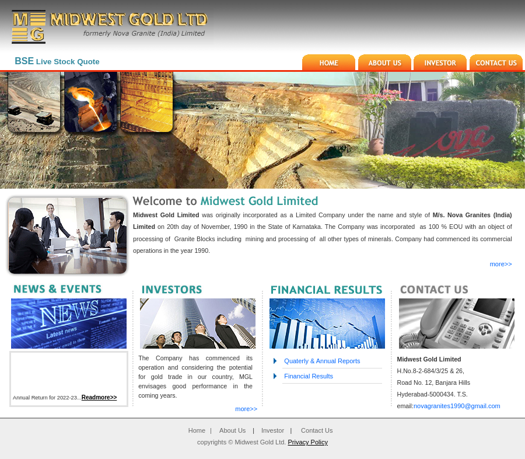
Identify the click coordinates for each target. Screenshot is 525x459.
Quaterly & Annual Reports (321, 360)
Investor (272, 430)
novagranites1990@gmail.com (457, 405)
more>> (501, 263)
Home (196, 430)
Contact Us (316, 430)
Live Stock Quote (57, 61)
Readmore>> (99, 399)
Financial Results (307, 376)
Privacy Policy (307, 442)
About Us (232, 430)
